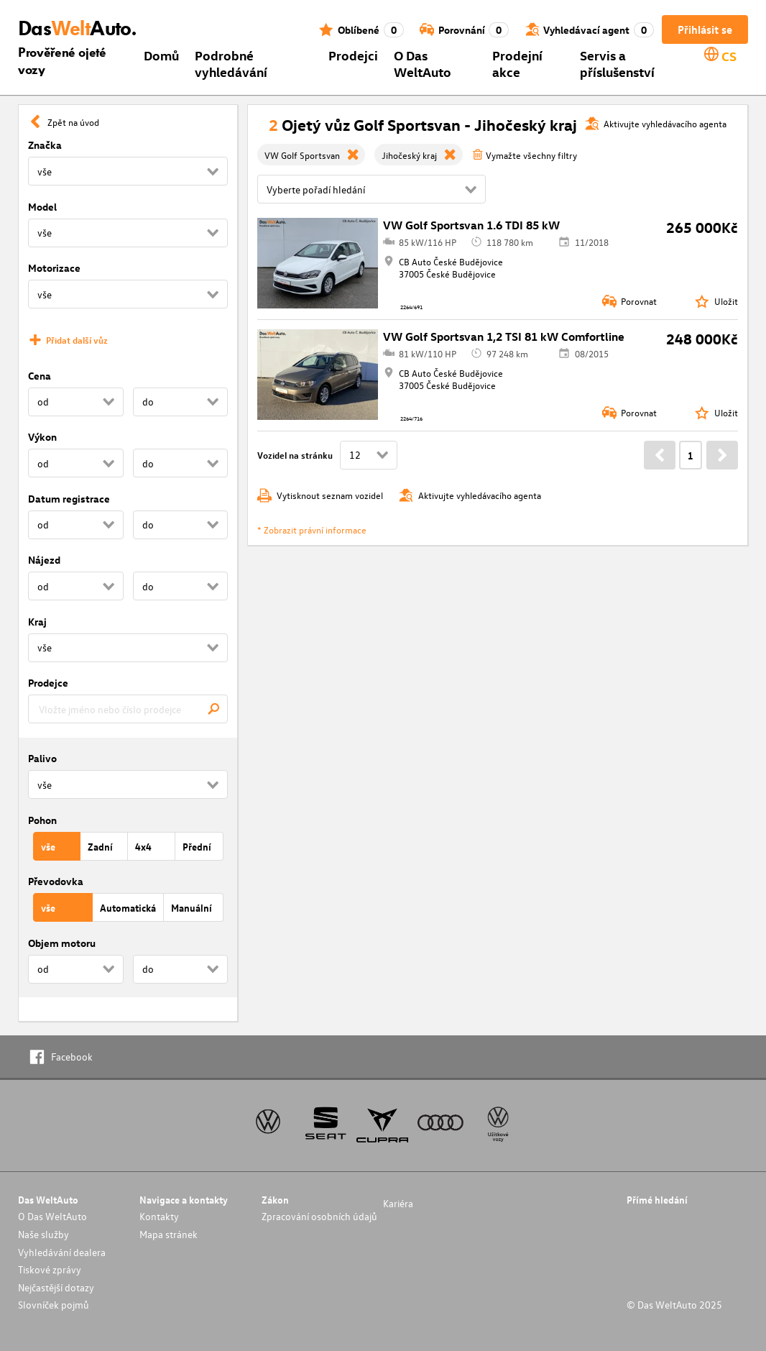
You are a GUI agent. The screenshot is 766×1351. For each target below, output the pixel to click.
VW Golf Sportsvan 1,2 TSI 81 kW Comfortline (503, 336)
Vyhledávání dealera (62, 1252)
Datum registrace (69, 498)
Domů (161, 55)
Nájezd (44, 560)
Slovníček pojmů (53, 1304)
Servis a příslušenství (617, 63)
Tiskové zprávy (49, 1269)
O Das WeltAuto (422, 63)
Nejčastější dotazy (56, 1287)
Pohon (42, 820)
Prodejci (353, 55)
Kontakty (159, 1216)
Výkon (42, 437)
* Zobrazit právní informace (311, 529)
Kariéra (398, 1203)
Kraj (37, 621)
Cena (39, 376)
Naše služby (43, 1234)
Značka (45, 145)
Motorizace (54, 268)
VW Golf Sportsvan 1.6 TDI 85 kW (471, 225)
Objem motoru (62, 943)
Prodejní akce (517, 63)
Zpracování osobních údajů (319, 1216)
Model (42, 207)
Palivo (42, 758)
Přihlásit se (705, 29)
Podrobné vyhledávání (231, 63)
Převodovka (55, 881)
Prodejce (48, 683)
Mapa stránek (168, 1234)
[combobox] (128, 709)
